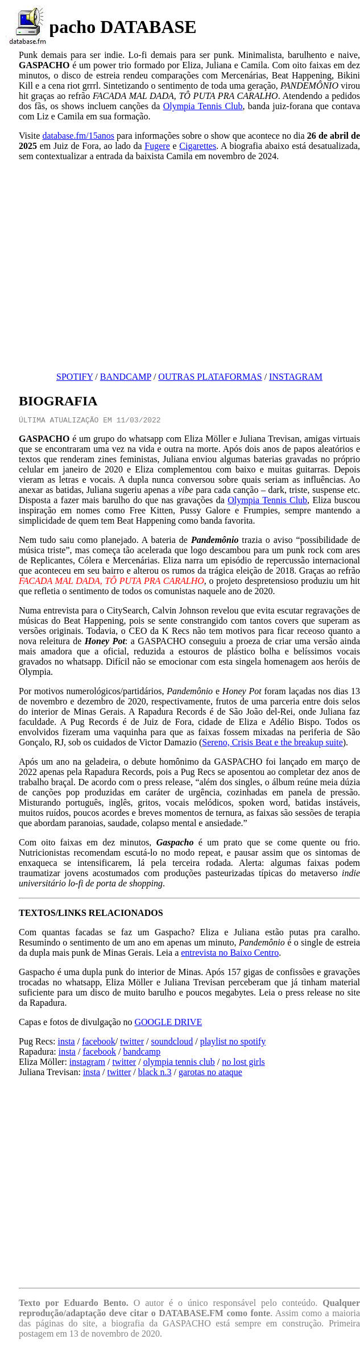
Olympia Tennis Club (203, 106)
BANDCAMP (125, 376)
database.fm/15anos (78, 135)
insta (66, 1043)
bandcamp (142, 1053)
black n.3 (155, 1074)
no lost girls (243, 1063)
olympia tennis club (179, 1063)
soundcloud (172, 1043)
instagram (87, 1063)
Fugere (156, 146)
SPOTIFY (74, 376)
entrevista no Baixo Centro (230, 954)
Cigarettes (197, 146)
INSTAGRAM (295, 376)
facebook (98, 1043)
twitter (132, 1043)
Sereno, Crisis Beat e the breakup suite (272, 744)
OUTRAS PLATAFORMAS (210, 376)
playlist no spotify (233, 1043)
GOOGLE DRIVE (168, 1023)
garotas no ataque (210, 1074)
